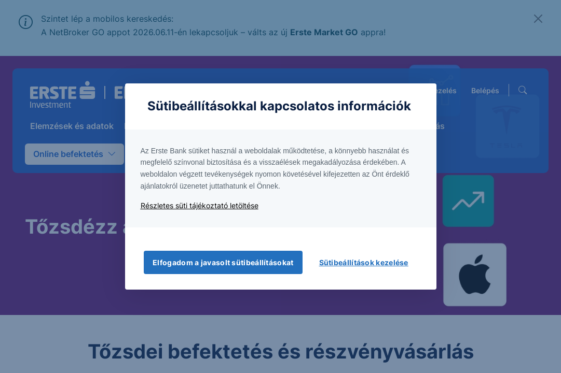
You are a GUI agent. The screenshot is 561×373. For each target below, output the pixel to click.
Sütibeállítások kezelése (363, 262)
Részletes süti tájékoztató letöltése (199, 205)
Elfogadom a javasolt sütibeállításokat (223, 262)
